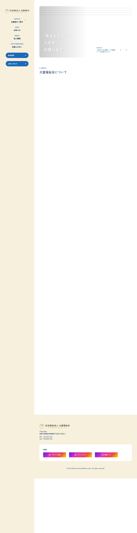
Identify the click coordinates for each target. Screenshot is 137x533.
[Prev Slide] (120, 50)
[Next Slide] (126, 50)
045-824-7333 (48, 437)
